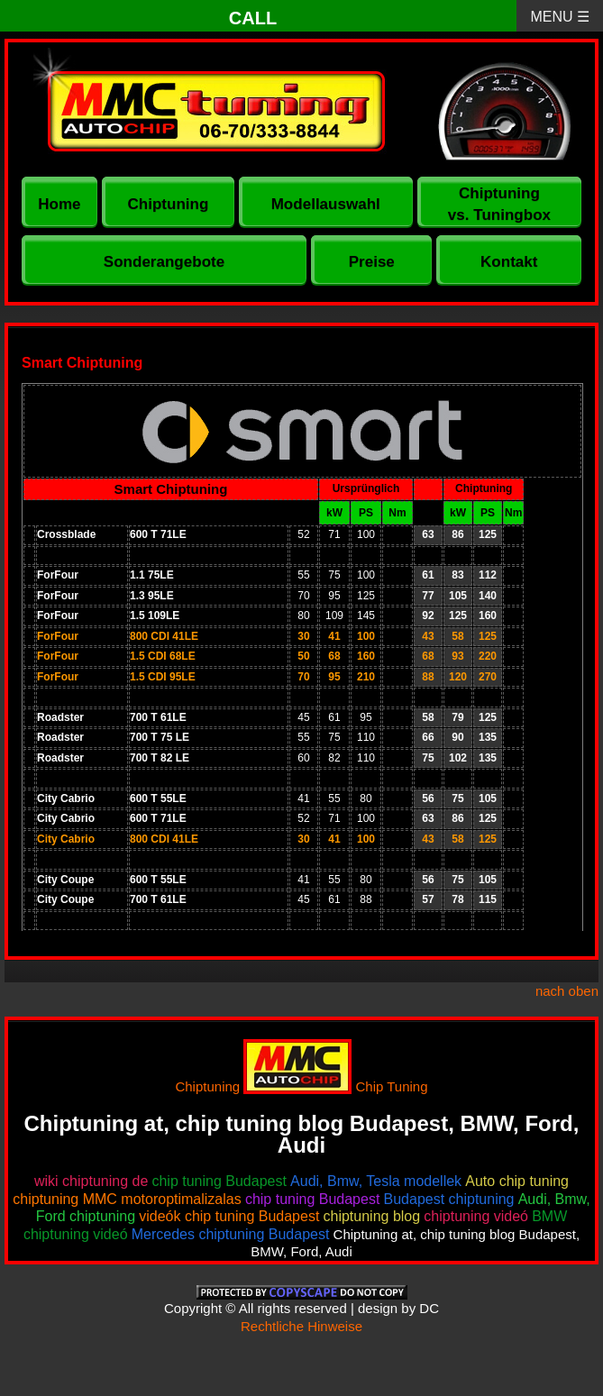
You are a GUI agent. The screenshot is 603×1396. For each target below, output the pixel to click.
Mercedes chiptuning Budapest (231, 1234)
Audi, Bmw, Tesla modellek (375, 1181)
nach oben (566, 991)
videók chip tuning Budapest (229, 1216)
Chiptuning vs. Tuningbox (499, 204)
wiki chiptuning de (91, 1181)
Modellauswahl (325, 204)
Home (59, 204)
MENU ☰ (559, 16)
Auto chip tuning (517, 1181)
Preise (372, 261)
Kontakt (508, 261)
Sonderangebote (164, 261)
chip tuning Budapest (218, 1181)
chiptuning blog (372, 1216)
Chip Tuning (392, 1086)
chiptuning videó (476, 1216)
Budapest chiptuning (449, 1199)
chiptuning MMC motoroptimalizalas (127, 1199)
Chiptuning (168, 204)
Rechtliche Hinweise (301, 1326)
